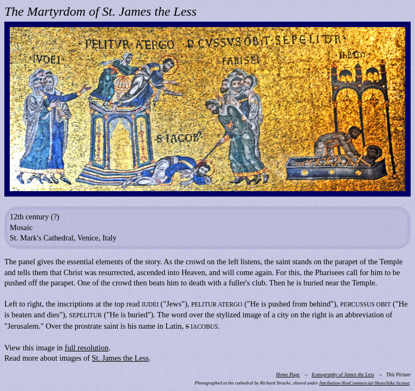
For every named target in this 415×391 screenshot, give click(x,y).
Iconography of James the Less (343, 374)
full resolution (87, 347)
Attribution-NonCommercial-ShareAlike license (364, 383)
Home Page (288, 374)
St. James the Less (120, 358)
